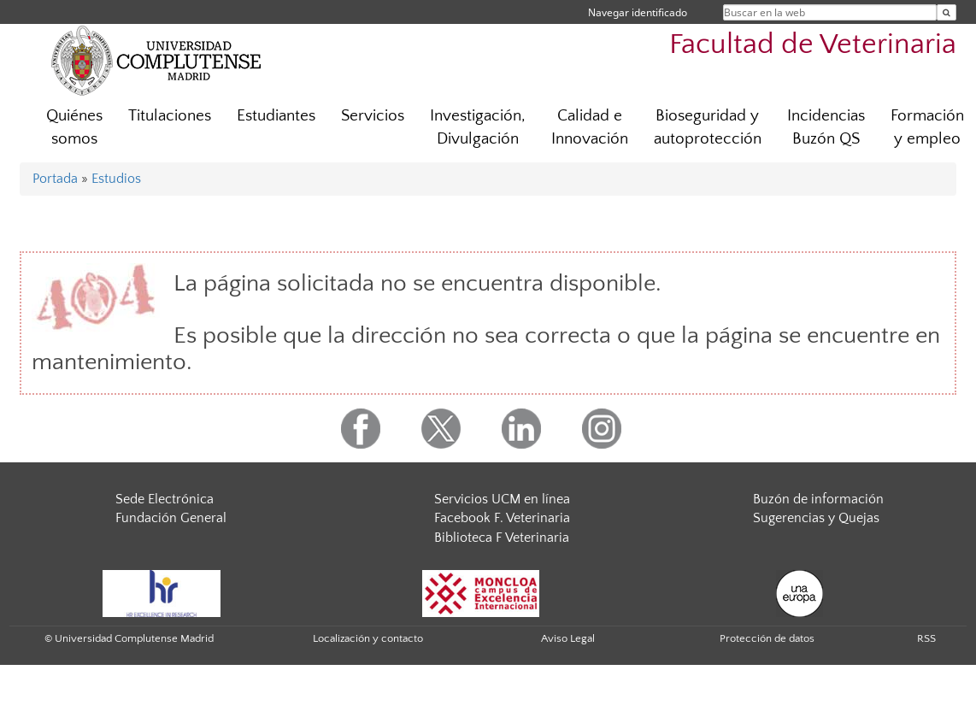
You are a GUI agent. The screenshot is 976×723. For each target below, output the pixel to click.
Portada (55, 178)
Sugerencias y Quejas (816, 518)
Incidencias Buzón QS (826, 127)
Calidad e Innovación (589, 127)
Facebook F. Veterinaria (502, 518)
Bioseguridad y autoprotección (707, 127)
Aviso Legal (568, 638)
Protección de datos (767, 638)
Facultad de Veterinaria (812, 45)
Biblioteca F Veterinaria (501, 537)
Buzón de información (818, 499)
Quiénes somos (74, 127)
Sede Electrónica (164, 499)
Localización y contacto (368, 638)
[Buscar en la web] (946, 12)
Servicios (372, 116)
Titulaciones (169, 116)
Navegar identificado (637, 12)
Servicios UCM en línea (502, 499)
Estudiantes (276, 116)
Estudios (116, 178)
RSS (926, 638)
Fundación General (170, 518)
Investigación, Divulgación (478, 127)
